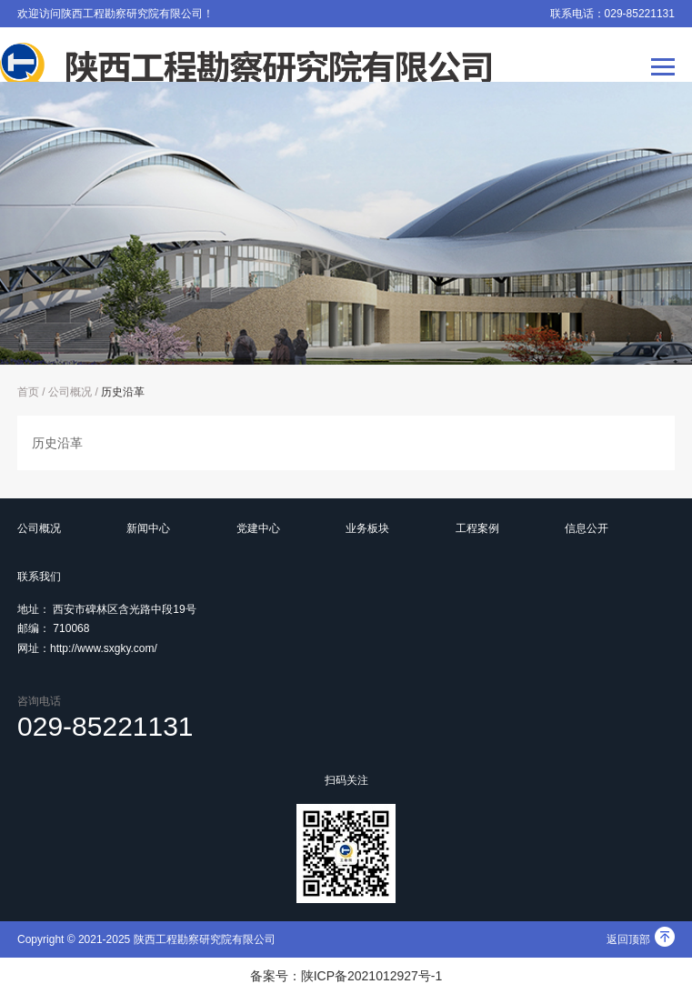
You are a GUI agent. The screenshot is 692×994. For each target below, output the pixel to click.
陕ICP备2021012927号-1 (372, 976)
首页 (28, 392)
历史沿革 (123, 392)
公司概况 (70, 392)
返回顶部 (641, 939)
